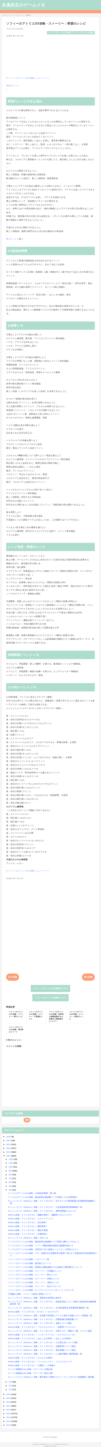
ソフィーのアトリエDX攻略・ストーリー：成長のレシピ (33, 1282)
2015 (8, 1413)
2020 (8, 1394)
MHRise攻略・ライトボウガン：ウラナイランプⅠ (31, 1219)
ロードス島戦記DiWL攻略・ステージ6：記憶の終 (30, 1369)
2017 (8, 1406)
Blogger (54, 1437)
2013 (8, 1421)
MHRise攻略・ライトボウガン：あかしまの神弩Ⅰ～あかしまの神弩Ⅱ (40, 1338)
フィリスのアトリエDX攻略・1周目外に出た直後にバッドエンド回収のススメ (43, 1249)
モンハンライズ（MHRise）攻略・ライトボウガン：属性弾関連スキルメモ (42, 1211)
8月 (10, 1174)
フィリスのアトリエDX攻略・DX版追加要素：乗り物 (32, 1193)
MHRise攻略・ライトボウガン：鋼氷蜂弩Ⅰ (28, 1226)
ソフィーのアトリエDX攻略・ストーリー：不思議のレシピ (34, 1271)
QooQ (55, 1446)
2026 (8, 1136)
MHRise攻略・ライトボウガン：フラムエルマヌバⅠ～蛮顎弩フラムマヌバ (42, 1327)
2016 (8, 1410)
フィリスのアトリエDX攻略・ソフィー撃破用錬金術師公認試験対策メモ (40, 1245)
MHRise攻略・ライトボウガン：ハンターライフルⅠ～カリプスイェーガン (42, 1335)
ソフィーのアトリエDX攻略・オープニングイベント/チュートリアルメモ (41, 1290)
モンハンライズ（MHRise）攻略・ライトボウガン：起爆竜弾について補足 (42, 1346)
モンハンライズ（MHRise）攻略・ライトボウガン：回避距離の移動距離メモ (43, 1319)
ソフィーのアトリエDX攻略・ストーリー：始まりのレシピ (34, 1286)
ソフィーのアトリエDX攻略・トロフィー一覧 (28, 1259)
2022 (8, 1152)
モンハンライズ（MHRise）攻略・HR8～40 (28, 1238)
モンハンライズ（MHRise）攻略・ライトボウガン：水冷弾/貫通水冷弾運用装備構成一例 (48, 1308)
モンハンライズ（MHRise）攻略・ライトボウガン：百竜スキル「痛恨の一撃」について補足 (50, 1331)
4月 (10, 1190)
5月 (10, 1186)
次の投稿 (12, 977)
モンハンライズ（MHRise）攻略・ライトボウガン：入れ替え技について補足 (43, 1342)
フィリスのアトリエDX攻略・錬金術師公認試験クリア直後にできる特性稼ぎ (42, 1197)
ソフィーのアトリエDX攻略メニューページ (28, 78)
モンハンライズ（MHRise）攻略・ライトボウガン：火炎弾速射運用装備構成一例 (45, 1207)
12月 (11, 1159)
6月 (10, 1182)
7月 (10, 1178)
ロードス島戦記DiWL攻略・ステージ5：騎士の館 (30, 1373)
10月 (11, 1167)
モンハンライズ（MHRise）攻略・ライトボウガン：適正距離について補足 (42, 1350)
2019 (8, 1398)
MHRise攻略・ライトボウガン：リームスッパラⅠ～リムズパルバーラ (40, 1361)
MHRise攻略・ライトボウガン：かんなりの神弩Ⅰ (31, 1358)
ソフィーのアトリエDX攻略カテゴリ (50, 988)
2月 (10, 1386)
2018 (8, 1402)
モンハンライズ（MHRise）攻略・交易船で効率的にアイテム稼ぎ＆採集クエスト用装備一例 (50, 1315)
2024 (8, 1144)
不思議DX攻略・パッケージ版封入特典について (29, 1294)
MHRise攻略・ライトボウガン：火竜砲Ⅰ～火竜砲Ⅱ (32, 1365)
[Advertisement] (50, 55)
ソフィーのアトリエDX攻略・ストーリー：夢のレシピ (32, 1275)
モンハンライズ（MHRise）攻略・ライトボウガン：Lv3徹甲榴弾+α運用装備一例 (45, 1354)
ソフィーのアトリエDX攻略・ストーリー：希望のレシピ (33, 1279)
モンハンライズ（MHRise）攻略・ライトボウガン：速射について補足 (40, 1323)
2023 (8, 1148)
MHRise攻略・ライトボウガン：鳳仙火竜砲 (28, 1230)
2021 (8, 1156)
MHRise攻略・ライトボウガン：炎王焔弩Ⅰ (28, 1222)
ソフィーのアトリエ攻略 (83, 33)
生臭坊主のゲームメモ (23, 5)
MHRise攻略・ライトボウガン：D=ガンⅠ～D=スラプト (33, 1312)
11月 (11, 1163)
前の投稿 (88, 977)
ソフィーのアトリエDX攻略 (59, 33)
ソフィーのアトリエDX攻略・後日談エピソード (29, 1263)
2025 (8, 1140)
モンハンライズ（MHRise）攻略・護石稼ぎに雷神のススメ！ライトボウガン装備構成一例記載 (51, 1377)
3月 (10, 1382)
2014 (8, 1417)
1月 (10, 1389)
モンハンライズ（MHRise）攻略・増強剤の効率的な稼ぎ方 (35, 1298)
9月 (10, 1171)
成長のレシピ (12, 85)
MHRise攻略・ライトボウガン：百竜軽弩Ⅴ (28, 1234)
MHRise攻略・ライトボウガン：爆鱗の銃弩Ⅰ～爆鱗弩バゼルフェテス (40, 1215)
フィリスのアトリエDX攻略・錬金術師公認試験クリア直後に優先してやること (43, 1242)
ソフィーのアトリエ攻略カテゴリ (50, 997)
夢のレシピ (11, 239)
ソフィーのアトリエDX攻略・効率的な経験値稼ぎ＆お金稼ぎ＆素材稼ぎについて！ (45, 1267)
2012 (8, 1425)
